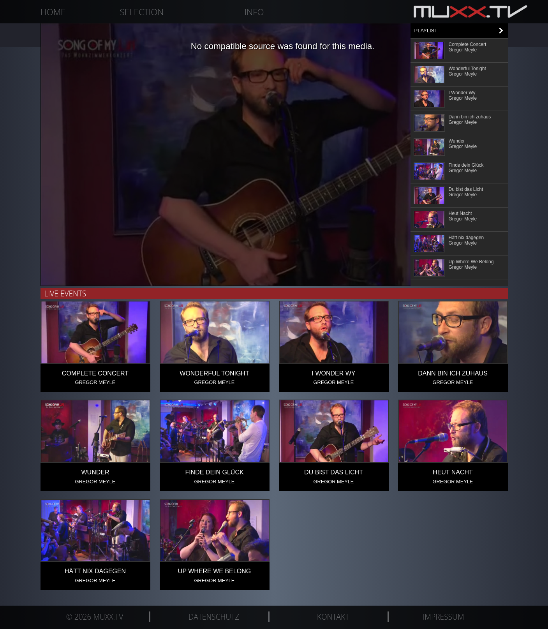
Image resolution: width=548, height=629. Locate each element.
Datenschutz (214, 616)
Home (53, 12)
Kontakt (333, 616)
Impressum (443, 616)
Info (254, 12)
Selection (142, 12)
